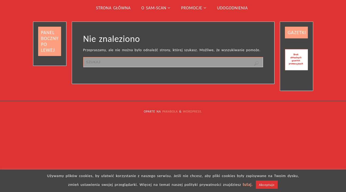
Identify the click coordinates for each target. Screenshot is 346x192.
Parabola (170, 111)
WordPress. (192, 111)
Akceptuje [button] (267, 185)
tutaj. (248, 184)
